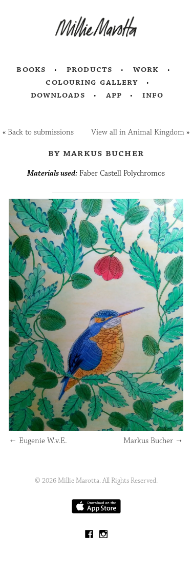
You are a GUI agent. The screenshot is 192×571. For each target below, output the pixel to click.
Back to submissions (41, 132)
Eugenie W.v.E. (38, 441)
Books (31, 69)
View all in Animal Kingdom (137, 132)
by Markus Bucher (96, 153)
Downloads (58, 95)
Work (146, 69)
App (114, 95)
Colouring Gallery (92, 82)
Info (153, 95)
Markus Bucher (153, 441)
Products (90, 69)
